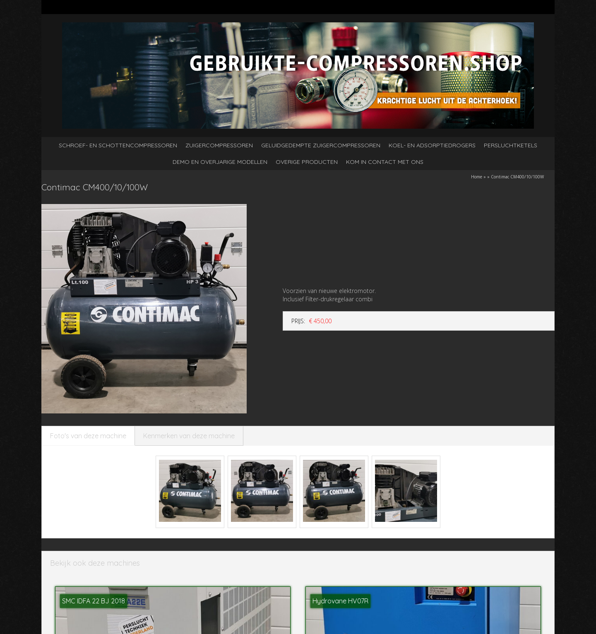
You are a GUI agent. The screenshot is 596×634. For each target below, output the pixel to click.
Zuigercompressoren (219, 145)
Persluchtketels (510, 145)
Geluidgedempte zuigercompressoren (320, 145)
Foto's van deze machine (88, 436)
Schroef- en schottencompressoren (118, 145)
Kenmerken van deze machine (189, 436)
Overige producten (307, 162)
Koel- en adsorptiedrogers (432, 145)
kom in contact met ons (384, 162)
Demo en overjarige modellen (220, 162)
